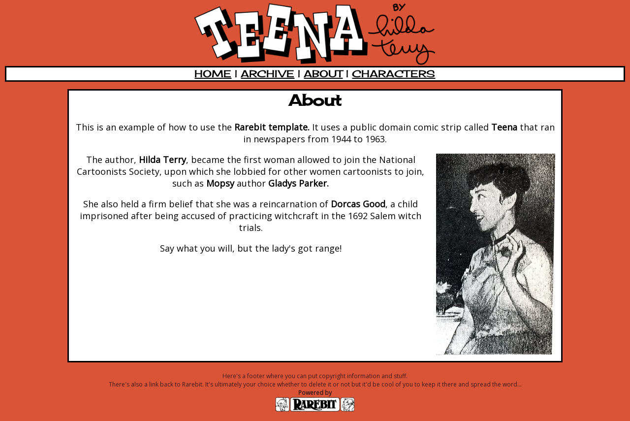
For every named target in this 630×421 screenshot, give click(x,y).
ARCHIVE (267, 73)
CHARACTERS (393, 73)
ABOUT (323, 73)
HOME (212, 73)
